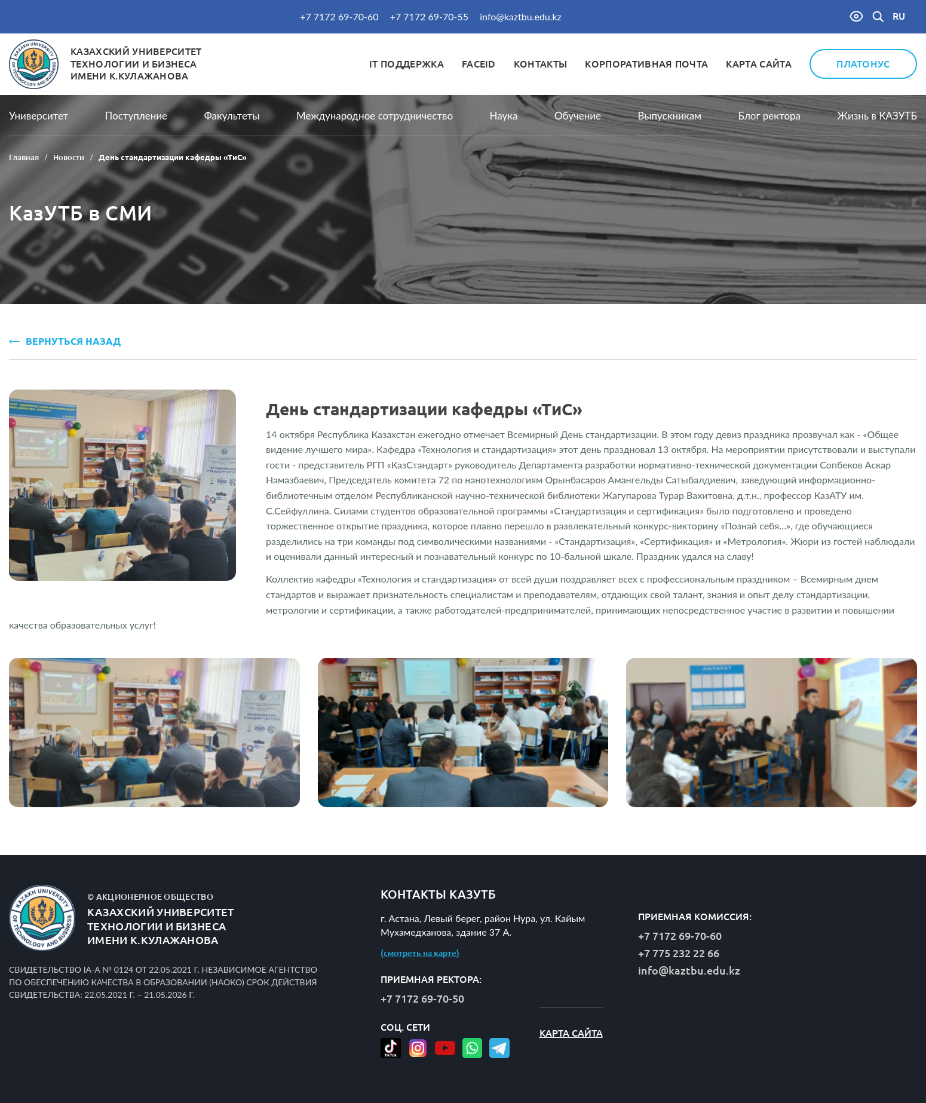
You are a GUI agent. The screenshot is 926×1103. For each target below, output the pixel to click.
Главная (24, 157)
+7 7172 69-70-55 (429, 16)
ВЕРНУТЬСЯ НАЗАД (65, 341)
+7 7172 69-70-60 (339, 16)
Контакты (541, 64)
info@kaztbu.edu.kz (521, 16)
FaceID (479, 64)
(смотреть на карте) (420, 953)
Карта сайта (759, 64)
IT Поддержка (406, 64)
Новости (68, 157)
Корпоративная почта (646, 64)
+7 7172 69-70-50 (422, 998)
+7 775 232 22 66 (678, 953)
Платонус (863, 64)
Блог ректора (769, 115)
